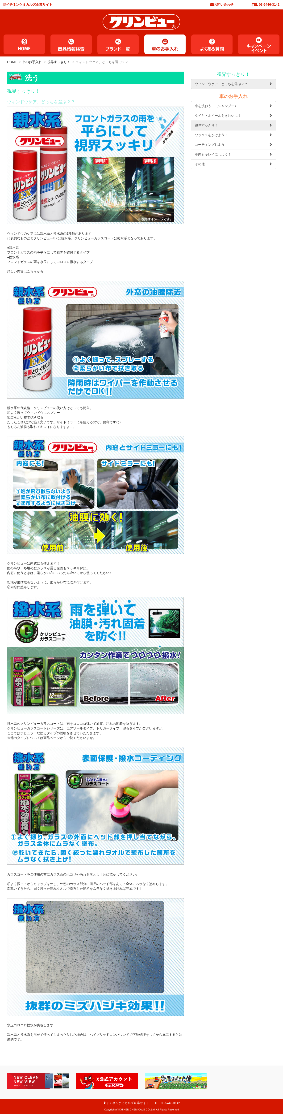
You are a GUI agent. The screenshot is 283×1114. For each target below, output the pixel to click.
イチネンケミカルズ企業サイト (29, 4)
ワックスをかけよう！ (233, 135)
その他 (233, 164)
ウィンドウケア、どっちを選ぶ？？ (233, 84)
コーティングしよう (233, 145)
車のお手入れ (32, 62)
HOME (12, 62)
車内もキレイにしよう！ (233, 154)
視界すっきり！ (58, 62)
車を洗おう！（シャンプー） (233, 106)
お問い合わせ (223, 4)
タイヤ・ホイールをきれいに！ (233, 115)
